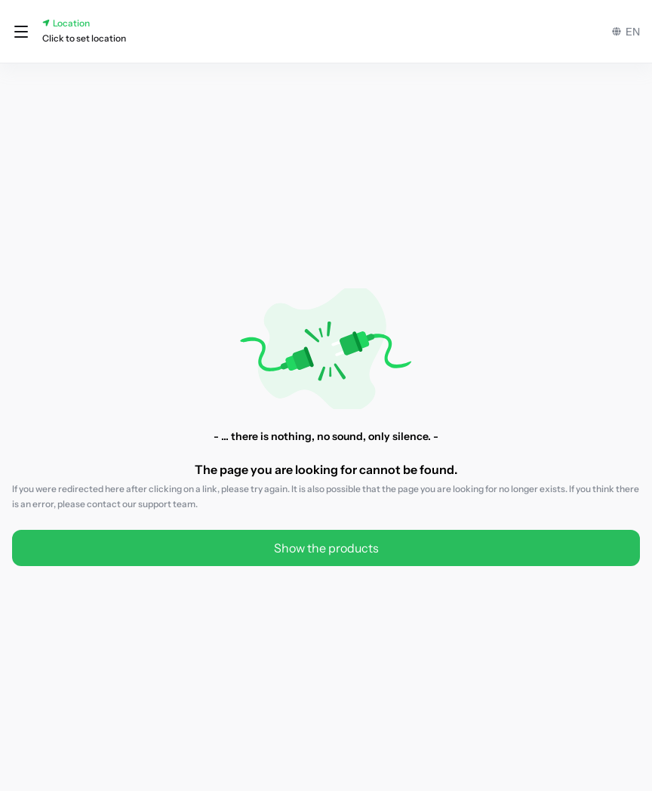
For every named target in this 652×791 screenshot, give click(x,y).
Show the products (326, 548)
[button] (21, 32)
